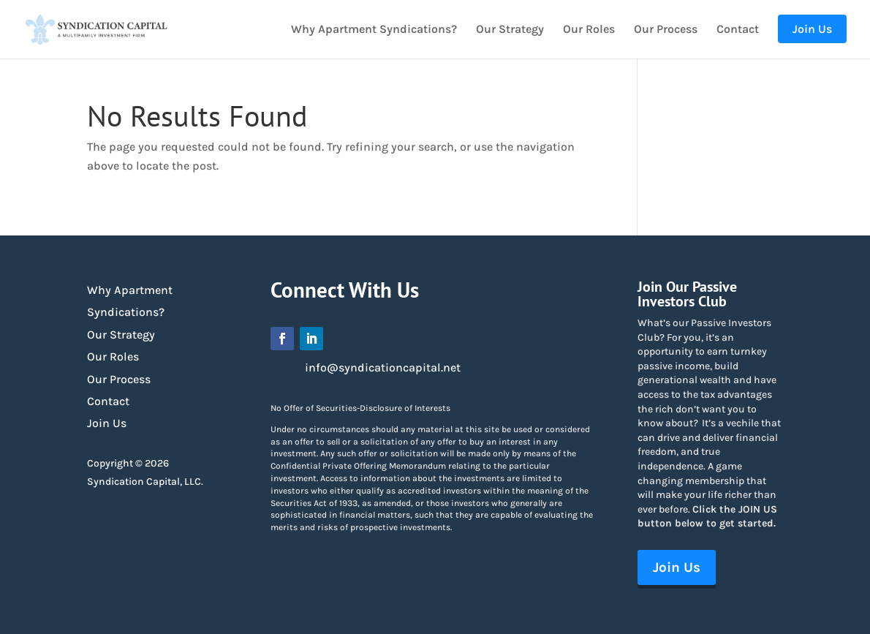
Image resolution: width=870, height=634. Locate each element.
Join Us (106, 423)
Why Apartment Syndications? (374, 30)
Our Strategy (510, 30)
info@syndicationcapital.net (383, 367)
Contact (737, 30)
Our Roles (589, 30)
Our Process (665, 30)
